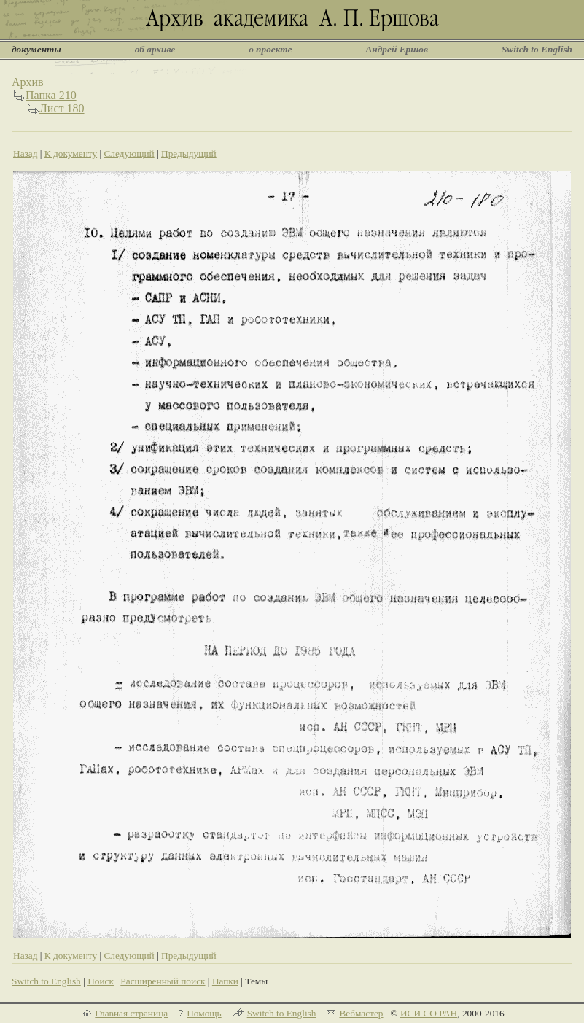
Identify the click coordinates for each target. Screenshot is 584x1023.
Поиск (100, 981)
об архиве (155, 49)
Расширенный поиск (162, 981)
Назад (25, 153)
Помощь (204, 1013)
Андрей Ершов (396, 49)
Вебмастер (361, 1013)
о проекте (270, 49)
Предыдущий (189, 153)
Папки (225, 981)
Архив (28, 82)
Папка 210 (51, 95)
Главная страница (131, 1013)
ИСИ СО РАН (428, 1013)
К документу (70, 153)
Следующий (129, 153)
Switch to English (537, 49)
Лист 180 (62, 108)
